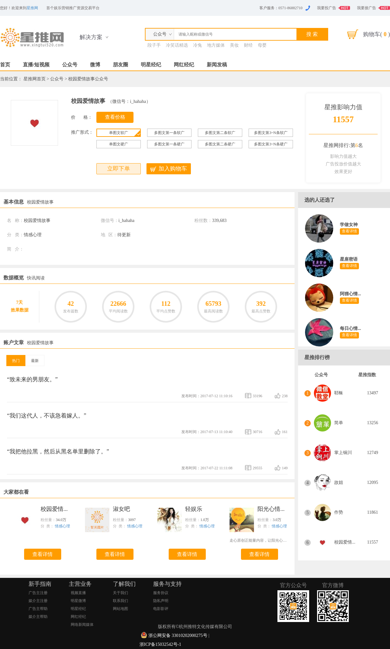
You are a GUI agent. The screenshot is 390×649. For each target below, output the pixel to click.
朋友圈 (120, 64)
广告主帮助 (38, 608)
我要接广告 (366, 8)
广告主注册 (38, 593)
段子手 (154, 45)
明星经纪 (151, 64)
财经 (248, 45)
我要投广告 (326, 8)
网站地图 (120, 608)
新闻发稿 (217, 64)
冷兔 (197, 45)
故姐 (338, 482)
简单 (338, 422)
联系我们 (120, 601)
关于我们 (120, 593)
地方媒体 (216, 45)
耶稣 (338, 393)
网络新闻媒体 (82, 624)
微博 (95, 64)
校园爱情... (344, 542)
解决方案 (91, 37)
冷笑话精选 (177, 45)
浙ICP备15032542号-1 (160, 644)
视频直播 (78, 593)
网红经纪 (184, 64)
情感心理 (62, 526)
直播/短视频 (36, 64)
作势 (338, 512)
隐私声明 (160, 601)
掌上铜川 (343, 452)
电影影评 (160, 608)
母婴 (262, 45)
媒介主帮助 (38, 616)
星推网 (32, 8)
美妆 (234, 45)
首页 (5, 64)
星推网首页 (34, 79)
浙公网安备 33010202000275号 (177, 635)
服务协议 (160, 593)
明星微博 (78, 601)
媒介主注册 (38, 601)
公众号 (69, 64)
